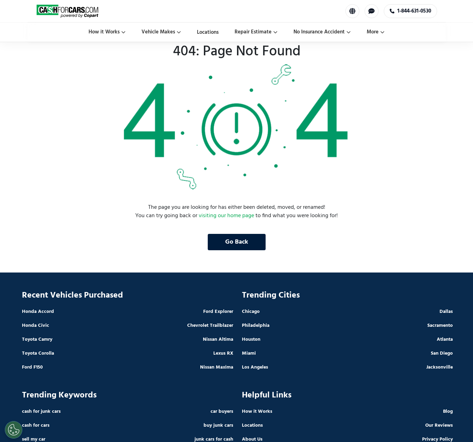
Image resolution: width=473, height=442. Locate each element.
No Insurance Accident (322, 32)
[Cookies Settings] (13, 430)
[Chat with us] (372, 11)
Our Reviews (439, 425)
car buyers (222, 411)
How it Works (107, 32)
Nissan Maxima (216, 367)
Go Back (236, 242)
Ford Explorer (218, 311)
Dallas (446, 311)
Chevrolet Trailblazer (210, 325)
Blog (448, 411)
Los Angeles (255, 367)
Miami (249, 353)
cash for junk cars (41, 411)
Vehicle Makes (161, 32)
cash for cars (35, 425)
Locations (208, 32)
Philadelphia (255, 325)
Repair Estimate (256, 32)
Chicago (251, 311)
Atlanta (445, 339)
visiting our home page (226, 215)
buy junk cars (218, 425)
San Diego (442, 353)
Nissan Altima (218, 339)
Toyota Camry (37, 339)
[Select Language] (352, 11)
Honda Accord (38, 311)
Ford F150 (32, 367)
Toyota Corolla (38, 353)
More (375, 32)
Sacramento (440, 325)
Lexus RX (223, 353)
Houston (251, 339)
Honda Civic (35, 325)
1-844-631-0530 (410, 11)
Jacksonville (439, 367)
